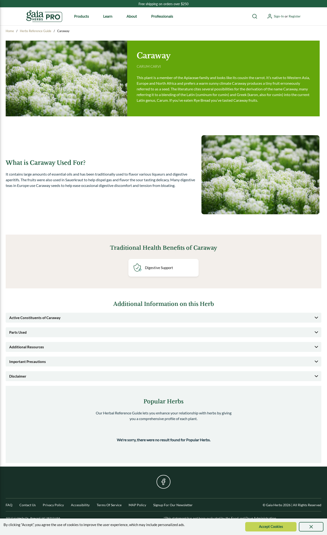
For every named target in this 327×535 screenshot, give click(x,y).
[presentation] (311, 526)
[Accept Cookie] (270, 526)
